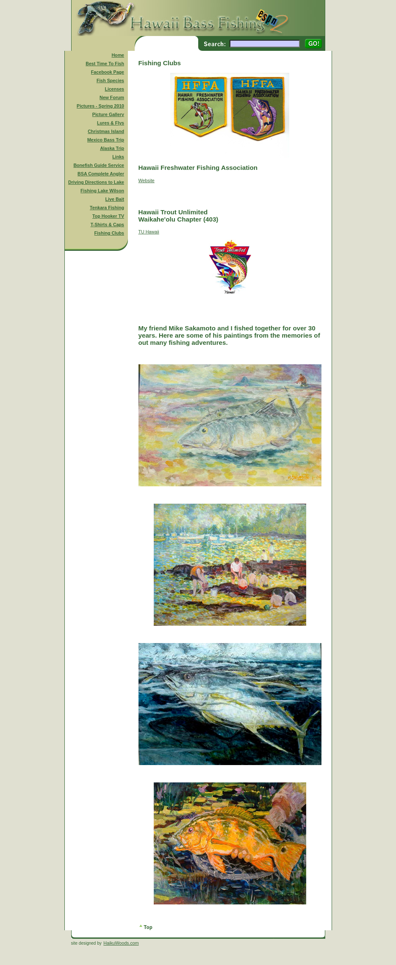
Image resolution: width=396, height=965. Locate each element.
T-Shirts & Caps (107, 224)
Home (117, 55)
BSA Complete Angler (101, 173)
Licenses (114, 89)
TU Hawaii (148, 231)
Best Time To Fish (105, 63)
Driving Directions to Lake (96, 182)
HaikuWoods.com (120, 943)
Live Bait (114, 199)
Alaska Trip (112, 148)
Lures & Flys (110, 122)
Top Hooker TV (108, 216)
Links (118, 156)
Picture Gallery (108, 114)
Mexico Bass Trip (105, 139)
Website (146, 180)
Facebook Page (107, 72)
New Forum (112, 97)
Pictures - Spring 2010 (100, 105)
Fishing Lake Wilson (102, 190)
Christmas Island (106, 131)
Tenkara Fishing (107, 207)
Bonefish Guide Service (98, 165)
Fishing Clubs (109, 233)
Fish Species (110, 80)
